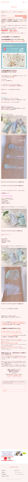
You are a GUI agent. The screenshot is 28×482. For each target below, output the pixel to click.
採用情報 (3, 470)
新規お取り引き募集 (5, 476)
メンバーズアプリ (5, 332)
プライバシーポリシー (18, 472)
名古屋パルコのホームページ (14, 33)
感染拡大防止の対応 (22, 357)
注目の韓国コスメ (13, 323)
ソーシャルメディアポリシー (20, 474)
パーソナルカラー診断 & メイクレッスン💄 (13, 41)
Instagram (13, 332)
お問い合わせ (17, 470)
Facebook (19, 332)
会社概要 (3, 472)
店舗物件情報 (4, 474)
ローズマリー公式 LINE (14, 331)
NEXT (26, 387)
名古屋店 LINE (4, 331)
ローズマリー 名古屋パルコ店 (7, 17)
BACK (2, 387)
